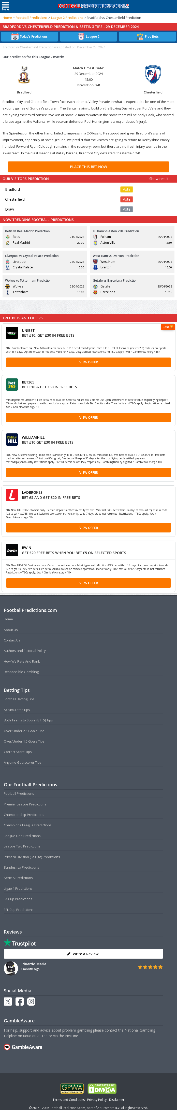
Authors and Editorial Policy (25, 650)
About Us (11, 629)
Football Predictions (31, 17)
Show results (159, 178)
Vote (126, 189)
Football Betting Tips (19, 699)
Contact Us (12, 640)
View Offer (88, 362)
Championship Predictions (24, 814)
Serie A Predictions (18, 877)
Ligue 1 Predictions (18, 888)
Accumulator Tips (17, 709)
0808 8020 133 (35, 1035)
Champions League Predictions (28, 825)
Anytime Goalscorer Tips (22, 762)
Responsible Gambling (21, 671)
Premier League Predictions (25, 804)
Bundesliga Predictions (21, 867)
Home (7, 17)
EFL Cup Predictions (19, 909)
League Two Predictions (22, 846)
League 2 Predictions (67, 17)
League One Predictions (22, 835)
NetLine (71, 1035)
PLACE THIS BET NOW (88, 166)
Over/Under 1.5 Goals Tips (24, 741)
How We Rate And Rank (22, 661)
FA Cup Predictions (18, 899)
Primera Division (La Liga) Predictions (32, 857)
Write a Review (82, 953)
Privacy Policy (97, 1100)
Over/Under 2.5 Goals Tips (24, 731)
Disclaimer (116, 1100)
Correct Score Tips (18, 751)
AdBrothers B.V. (108, 1108)
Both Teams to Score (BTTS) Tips (28, 720)
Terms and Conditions (69, 1100)
